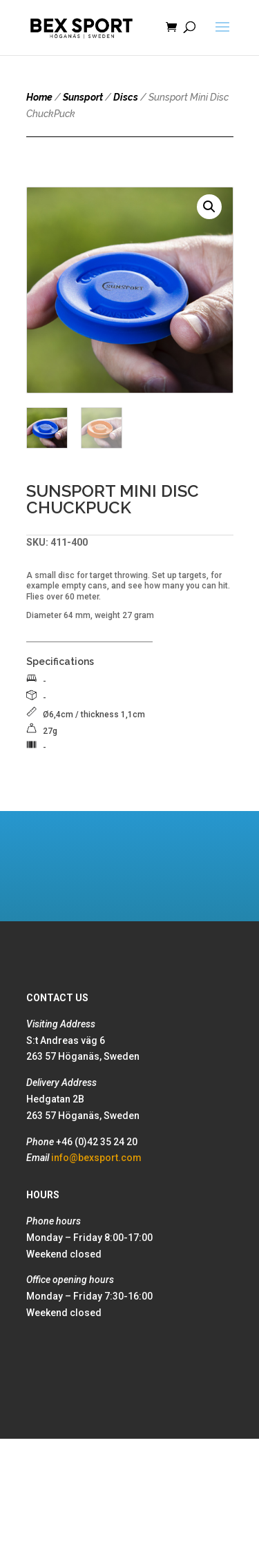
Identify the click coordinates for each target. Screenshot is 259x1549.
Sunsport (83, 97)
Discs (125, 97)
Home (39, 97)
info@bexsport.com (96, 1157)
